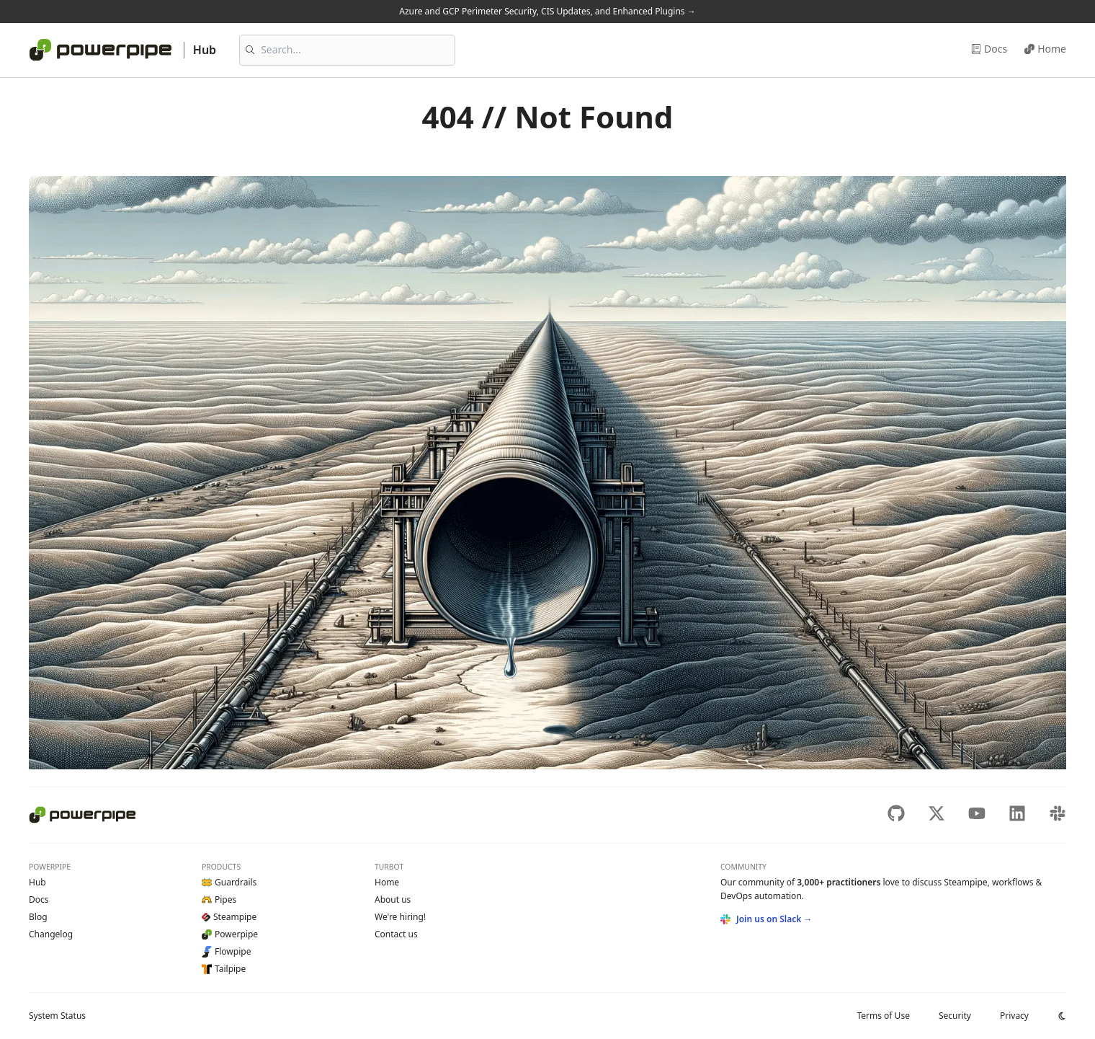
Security (955, 1015)
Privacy (1014, 1015)
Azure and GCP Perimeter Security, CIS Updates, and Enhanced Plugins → (547, 11)
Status (57, 1015)
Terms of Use (883, 1015)
